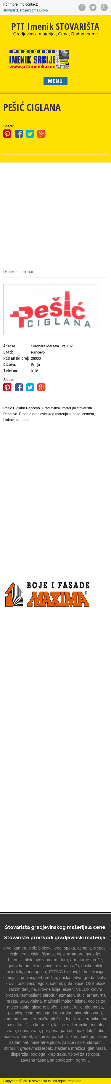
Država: (9, 364)
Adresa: (10, 346)
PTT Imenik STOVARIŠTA (55, 26)
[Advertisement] (55, 214)
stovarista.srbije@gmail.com (25, 10)
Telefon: (10, 370)
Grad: (8, 352)
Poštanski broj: (16, 358)
